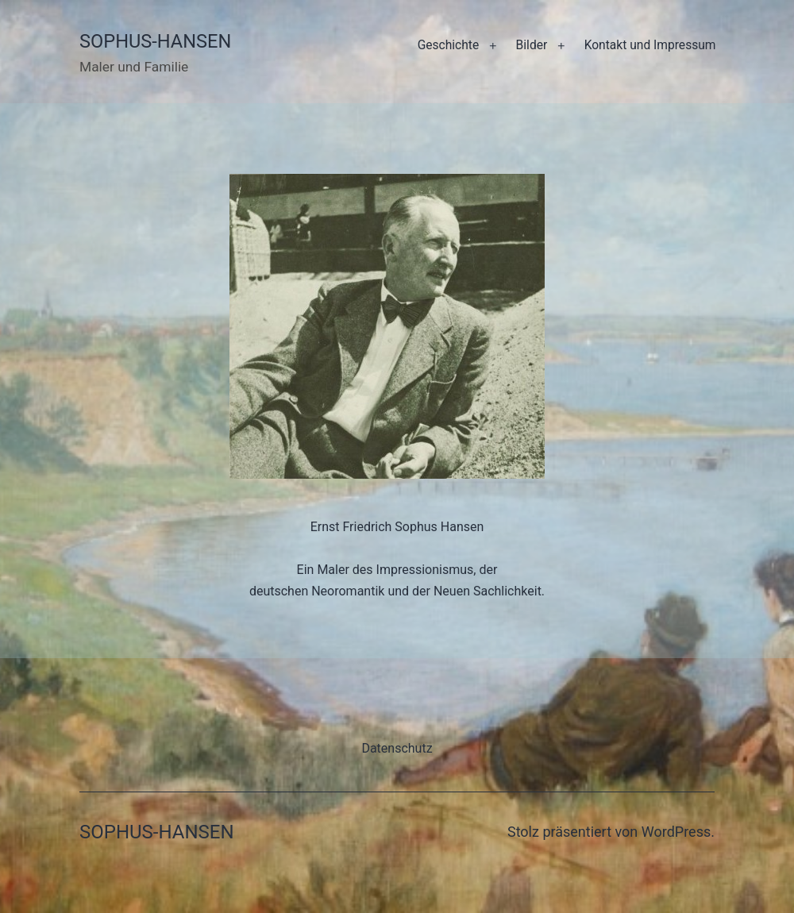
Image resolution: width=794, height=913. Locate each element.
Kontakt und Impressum (650, 45)
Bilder (532, 45)
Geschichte (449, 45)
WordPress (676, 831)
